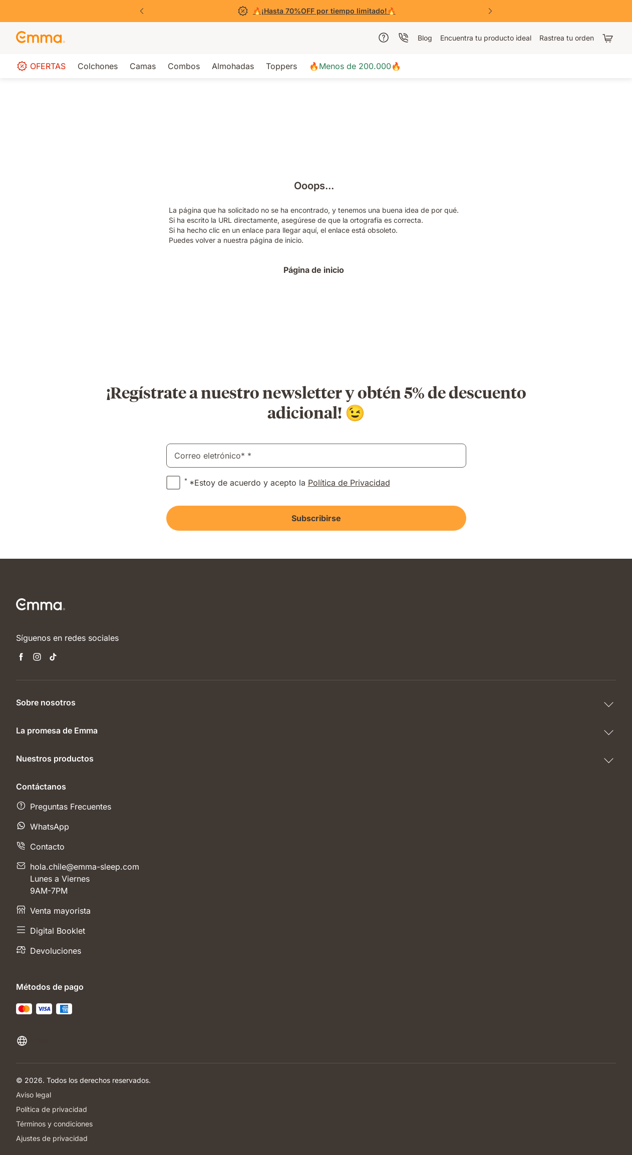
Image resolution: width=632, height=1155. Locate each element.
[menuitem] (384, 38)
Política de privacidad (51, 1109)
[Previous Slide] (142, 11)
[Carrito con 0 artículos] (609, 38)
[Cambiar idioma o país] (32, 1041)
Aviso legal (33, 1094)
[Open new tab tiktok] (53, 658)
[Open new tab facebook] (21, 658)
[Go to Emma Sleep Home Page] (40, 38)
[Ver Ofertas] (316, 11)
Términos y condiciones (54, 1123)
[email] (316, 456)
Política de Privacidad (349, 483)
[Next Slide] (490, 11)
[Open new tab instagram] (37, 658)
